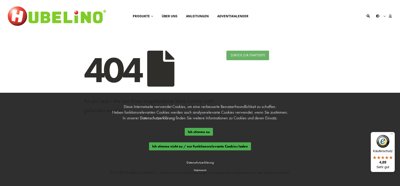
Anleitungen (197, 16)
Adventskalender (232, 16)
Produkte (141, 16)
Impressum (200, 170)
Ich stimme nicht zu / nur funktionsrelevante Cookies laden (200, 146)
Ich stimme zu (199, 131)
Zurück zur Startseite (248, 55)
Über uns (169, 16)
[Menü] (392, 135)
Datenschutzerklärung (157, 118)
